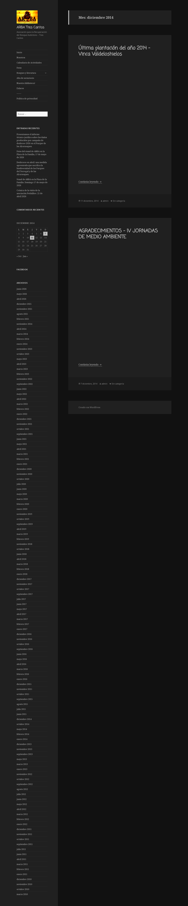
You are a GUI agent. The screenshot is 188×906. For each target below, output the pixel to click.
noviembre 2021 (24, 423)
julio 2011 (21, 849)
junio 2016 (21, 654)
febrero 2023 (23, 373)
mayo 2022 (22, 393)
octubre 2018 (23, 549)
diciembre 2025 (24, 303)
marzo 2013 (22, 764)
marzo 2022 (22, 403)
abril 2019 (21, 529)
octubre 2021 (23, 428)
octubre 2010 (23, 889)
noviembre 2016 (24, 639)
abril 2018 (21, 559)
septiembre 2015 (25, 699)
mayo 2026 (22, 293)
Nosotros (21, 57)
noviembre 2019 (24, 514)
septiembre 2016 (25, 649)
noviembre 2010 (24, 884)
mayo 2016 (22, 659)
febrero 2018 (23, 569)
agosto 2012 (22, 789)
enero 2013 (22, 769)
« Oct (19, 256)
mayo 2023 (22, 358)
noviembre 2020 (24, 474)
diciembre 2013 (24, 744)
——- (19, 93)
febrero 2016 (23, 674)
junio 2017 (21, 604)
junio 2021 (21, 438)
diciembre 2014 (24, 719)
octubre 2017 (23, 589)
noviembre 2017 (24, 584)
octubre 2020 (23, 479)
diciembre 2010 (24, 879)
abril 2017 (21, 614)
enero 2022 (22, 413)
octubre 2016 (23, 644)
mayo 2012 (22, 804)
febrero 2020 (23, 504)
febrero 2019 (23, 539)
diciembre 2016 (24, 634)
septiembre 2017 (25, 594)
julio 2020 (21, 484)
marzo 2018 (22, 564)
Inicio (19, 52)
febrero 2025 (23, 318)
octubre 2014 (23, 724)
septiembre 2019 (25, 524)
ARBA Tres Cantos (30, 27)
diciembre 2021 (24, 418)
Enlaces (20, 88)
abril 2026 (21, 298)
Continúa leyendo (90, 181)
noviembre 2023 (24, 348)
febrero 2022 (23, 408)
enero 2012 (22, 824)
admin (105, 200)
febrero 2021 (23, 459)
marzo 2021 (22, 453)
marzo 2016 (22, 669)
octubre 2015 (23, 694)
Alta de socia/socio (25, 78)
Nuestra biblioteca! (26, 83)
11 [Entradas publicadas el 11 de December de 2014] (32, 237)
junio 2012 (21, 799)
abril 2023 (21, 363)
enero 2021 (22, 464)
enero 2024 (22, 343)
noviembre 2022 (24, 378)
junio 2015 (21, 714)
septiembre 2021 (25, 433)
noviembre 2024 (24, 323)
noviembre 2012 (24, 774)
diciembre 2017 (24, 579)
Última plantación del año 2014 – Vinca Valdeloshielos (114, 51)
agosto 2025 (22, 313)
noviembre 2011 (24, 834)
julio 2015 (21, 709)
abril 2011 (21, 859)
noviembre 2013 (24, 749)
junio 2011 (21, 854)
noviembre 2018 (24, 544)
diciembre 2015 (24, 684)
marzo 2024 (22, 333)
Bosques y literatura (26, 73)
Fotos (19, 67)
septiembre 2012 (25, 784)
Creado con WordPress (89, 407)
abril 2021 (21, 448)
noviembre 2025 (24, 308)
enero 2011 (22, 874)
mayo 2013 (22, 759)
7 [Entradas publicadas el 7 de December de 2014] (45, 233)
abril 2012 (21, 809)
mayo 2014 (22, 729)
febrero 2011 (23, 869)
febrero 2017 (23, 624)
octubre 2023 (23, 353)
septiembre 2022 (25, 383)
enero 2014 (22, 739)
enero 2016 (22, 679)
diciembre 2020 (24, 469)
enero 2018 (22, 574)
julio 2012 (21, 794)
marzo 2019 (22, 534)
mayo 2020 (22, 494)
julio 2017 (21, 599)
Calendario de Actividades (29, 62)
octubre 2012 (23, 779)
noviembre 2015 (24, 689)
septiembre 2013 (25, 754)
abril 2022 (21, 398)
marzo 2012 (22, 814)
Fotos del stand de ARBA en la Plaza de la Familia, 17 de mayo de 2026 (31, 154)
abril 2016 (21, 664)
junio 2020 (21, 489)
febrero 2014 (23, 734)
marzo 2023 (22, 368)
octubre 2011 (23, 839)
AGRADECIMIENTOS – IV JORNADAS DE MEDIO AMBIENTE (118, 234)
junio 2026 (21, 288)
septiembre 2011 (25, 844)
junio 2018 (21, 554)
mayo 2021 (22, 443)
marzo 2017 (22, 619)
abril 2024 (21, 328)
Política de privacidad (27, 98)
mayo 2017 (22, 609)
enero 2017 (22, 629)
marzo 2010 (22, 894)
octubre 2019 (23, 519)
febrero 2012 (23, 819)
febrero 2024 (23, 338)
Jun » (25, 256)
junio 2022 (21, 388)
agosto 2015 (22, 704)
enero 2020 (22, 509)
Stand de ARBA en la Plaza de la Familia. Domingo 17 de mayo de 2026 (32, 182)
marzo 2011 (22, 864)
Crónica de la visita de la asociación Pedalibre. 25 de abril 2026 (29, 193)
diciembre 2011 (24, 829)
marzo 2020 (22, 499)
